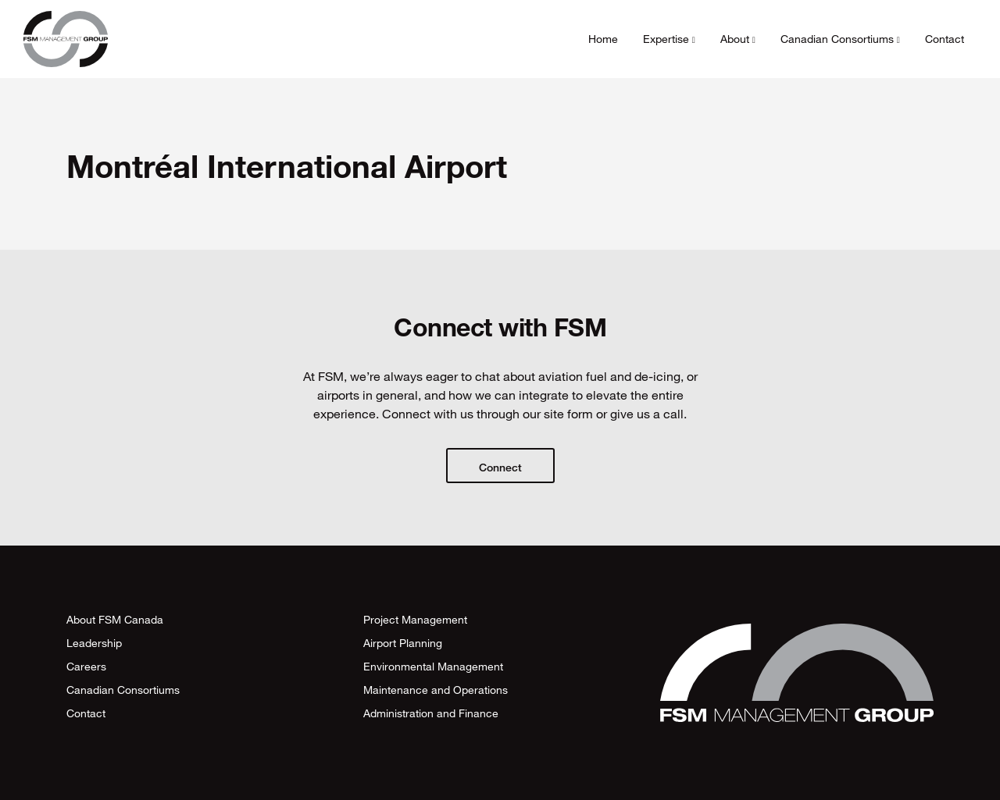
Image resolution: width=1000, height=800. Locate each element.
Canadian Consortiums (123, 689)
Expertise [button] (669, 38)
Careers (86, 666)
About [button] (737, 38)
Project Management (415, 619)
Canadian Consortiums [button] (840, 38)
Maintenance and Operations (435, 689)
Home (603, 38)
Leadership (94, 642)
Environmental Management (433, 666)
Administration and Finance (430, 713)
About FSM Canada (114, 619)
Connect (500, 467)
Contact (944, 38)
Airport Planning (402, 642)
